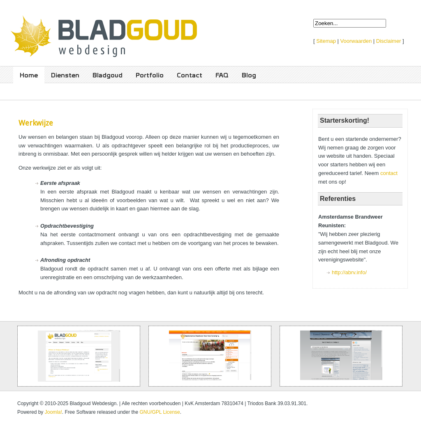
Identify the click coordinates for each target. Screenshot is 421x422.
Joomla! (53, 412)
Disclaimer (388, 41)
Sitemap (326, 41)
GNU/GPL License (160, 412)
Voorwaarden (356, 41)
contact (389, 173)
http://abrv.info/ (349, 272)
